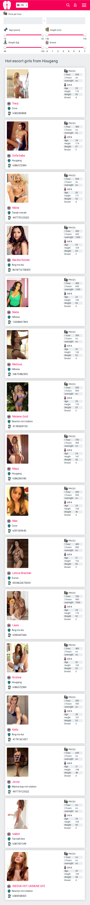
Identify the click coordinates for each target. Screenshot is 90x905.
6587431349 (19, 843)
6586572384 (19, 165)
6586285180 (19, 478)
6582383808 (19, 113)
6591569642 (19, 530)
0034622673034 (21, 582)
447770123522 (21, 217)
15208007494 (20, 322)
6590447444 (19, 635)
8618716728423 (21, 269)
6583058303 (19, 895)
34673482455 (20, 374)
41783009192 (20, 426)
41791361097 (20, 739)
